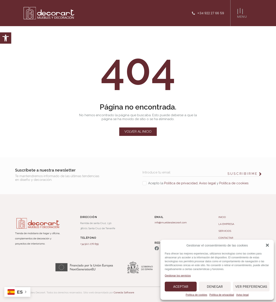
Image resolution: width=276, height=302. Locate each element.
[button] (5, 38)
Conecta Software (124, 292)
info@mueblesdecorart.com (171, 222)
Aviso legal (242, 295)
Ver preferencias (251, 287)
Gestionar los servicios (178, 275)
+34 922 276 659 (89, 243)
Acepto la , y (198, 183)
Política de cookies (196, 295)
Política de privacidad (221, 295)
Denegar (215, 287)
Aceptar (180, 287)
